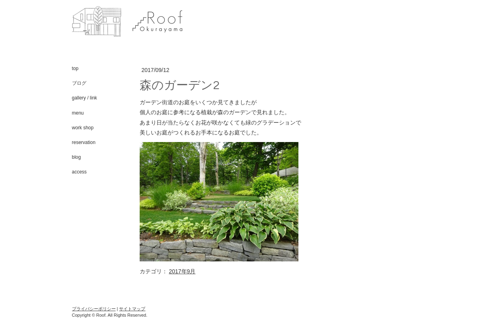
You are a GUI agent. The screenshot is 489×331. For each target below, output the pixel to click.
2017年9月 (182, 271)
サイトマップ (132, 308)
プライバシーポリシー (94, 308)
